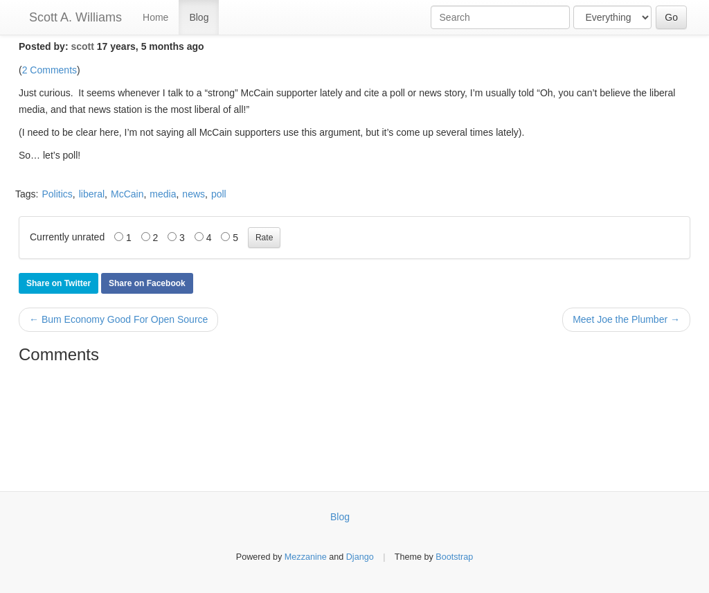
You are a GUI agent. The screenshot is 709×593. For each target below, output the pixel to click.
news (193, 194)
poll (218, 194)
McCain (127, 194)
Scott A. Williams (75, 17)
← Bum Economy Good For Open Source (118, 319)
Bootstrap (454, 557)
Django (360, 557)
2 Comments (49, 70)
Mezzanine (306, 557)
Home (155, 17)
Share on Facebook (147, 283)
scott (82, 46)
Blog (198, 17)
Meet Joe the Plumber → (626, 319)
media (163, 194)
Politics (57, 194)
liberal (92, 194)
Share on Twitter (58, 283)
